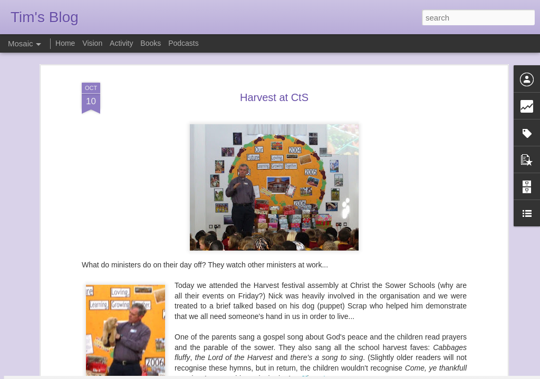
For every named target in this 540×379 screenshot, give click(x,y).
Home (65, 43)
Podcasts (183, 43)
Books (150, 43)
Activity (121, 43)
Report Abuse (334, 373)
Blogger (303, 373)
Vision (92, 43)
